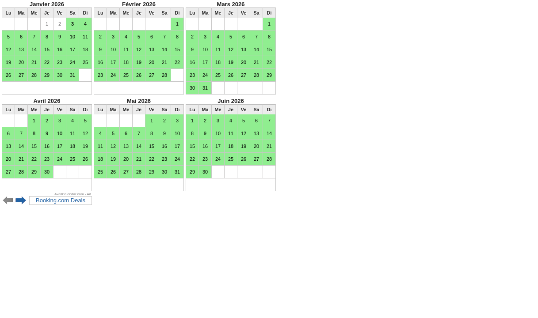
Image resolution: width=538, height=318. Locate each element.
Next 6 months (21, 200)
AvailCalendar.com (69, 194)
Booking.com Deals (60, 200)
